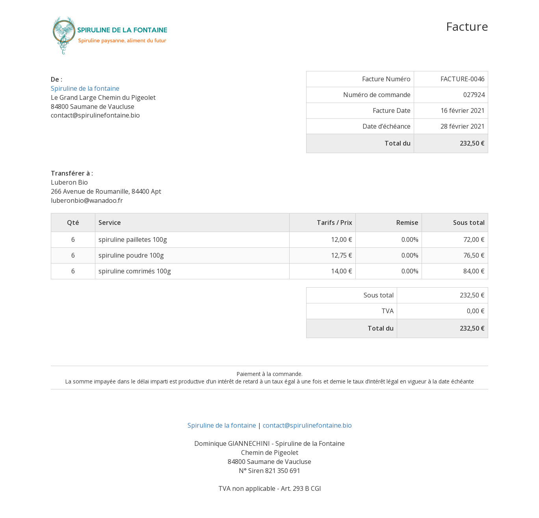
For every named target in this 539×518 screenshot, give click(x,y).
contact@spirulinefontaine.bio (307, 425)
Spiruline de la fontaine (85, 88)
